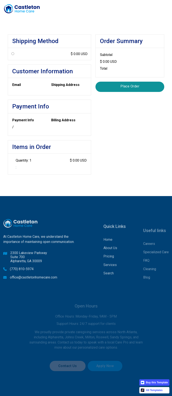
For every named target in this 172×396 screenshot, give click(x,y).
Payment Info (23, 120)
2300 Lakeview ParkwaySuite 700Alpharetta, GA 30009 (28, 260)
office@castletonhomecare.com (33, 281)
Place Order (130, 86)
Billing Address (63, 120)
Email (16, 85)
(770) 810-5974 (22, 272)
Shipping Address (65, 85)
